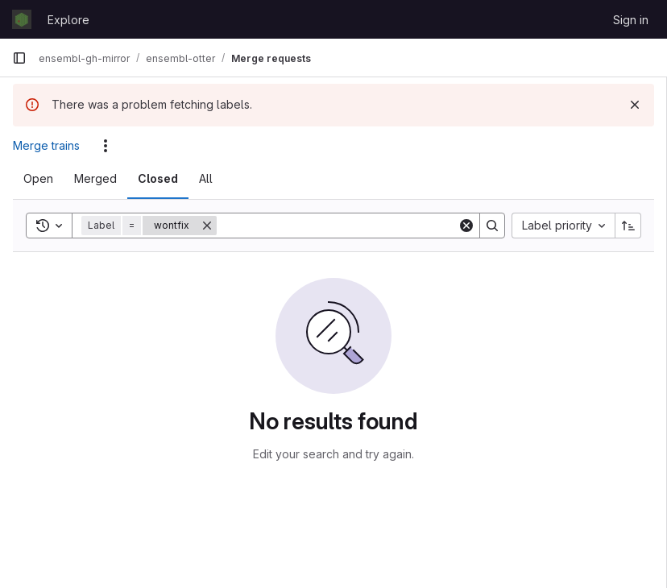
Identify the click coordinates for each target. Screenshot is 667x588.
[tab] (38, 179)
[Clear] (466, 225)
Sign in (630, 20)
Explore (68, 20)
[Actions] (105, 146)
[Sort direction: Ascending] (628, 225)
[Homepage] (22, 19)
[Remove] (207, 225)
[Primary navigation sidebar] (19, 58)
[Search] (337, 225)
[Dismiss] (634, 104)
